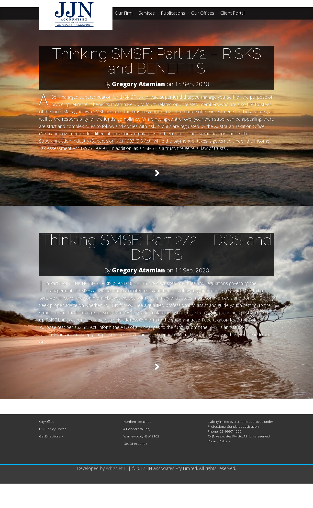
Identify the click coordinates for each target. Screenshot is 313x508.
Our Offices (202, 13)
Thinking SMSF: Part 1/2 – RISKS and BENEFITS (156, 61)
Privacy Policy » (219, 465)
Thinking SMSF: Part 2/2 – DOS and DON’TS (156, 256)
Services (147, 13)
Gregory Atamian (138, 84)
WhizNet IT (116, 493)
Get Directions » (51, 460)
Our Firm (124, 13)
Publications (173, 13)
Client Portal (232, 13)
